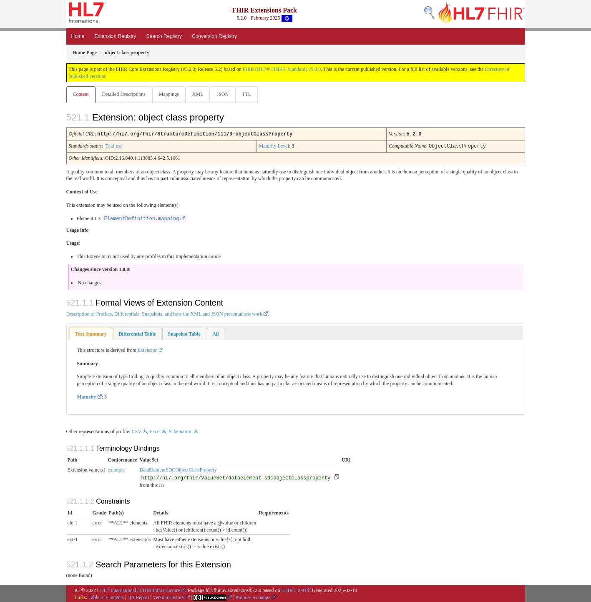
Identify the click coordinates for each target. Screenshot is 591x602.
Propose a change (253, 597)
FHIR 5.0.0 (293, 590)
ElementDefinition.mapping (141, 218)
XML (200, 94)
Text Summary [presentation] (91, 333)
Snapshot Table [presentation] (184, 333)
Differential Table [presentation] (137, 333)
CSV (136, 431)
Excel (155, 431)
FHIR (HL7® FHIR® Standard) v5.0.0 (282, 69)
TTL (250, 94)
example (116, 469)
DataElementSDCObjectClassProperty (177, 469)
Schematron (180, 431)
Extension (148, 350)
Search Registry (164, 36)
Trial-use (114, 146)
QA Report (138, 597)
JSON (226, 94)
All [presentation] (215, 333)
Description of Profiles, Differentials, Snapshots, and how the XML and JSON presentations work (164, 313)
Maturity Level (274, 146)
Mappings (171, 94)
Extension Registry (115, 36)
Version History (168, 597)
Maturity (86, 396)
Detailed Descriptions (124, 94)
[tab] (91, 333)
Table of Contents (106, 597)
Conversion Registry (214, 36)
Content (81, 94)
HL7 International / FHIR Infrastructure (140, 590)
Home (78, 36)
